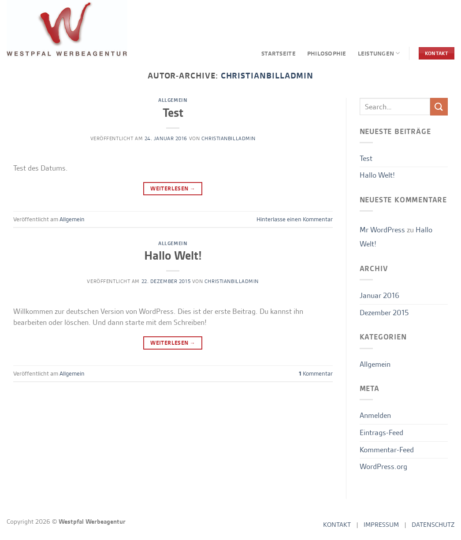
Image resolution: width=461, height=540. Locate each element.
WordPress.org (383, 466)
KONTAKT (337, 524)
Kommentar (316, 373)
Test (173, 112)
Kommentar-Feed (387, 449)
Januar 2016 (379, 295)
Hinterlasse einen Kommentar (295, 219)
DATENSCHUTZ (433, 524)
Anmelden (375, 415)
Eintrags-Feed (381, 432)
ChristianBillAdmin (228, 138)
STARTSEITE (278, 53)
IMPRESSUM (381, 524)
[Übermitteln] (439, 106)
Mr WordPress (382, 230)
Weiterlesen (172, 188)
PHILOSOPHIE (326, 53)
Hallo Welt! (173, 255)
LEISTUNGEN (379, 53)
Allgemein (172, 100)
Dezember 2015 (384, 312)
